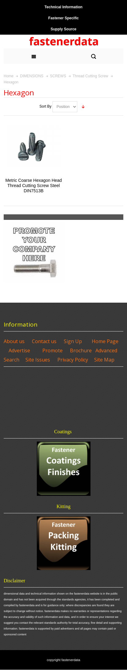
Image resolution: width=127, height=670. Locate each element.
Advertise (19, 350)
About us (14, 341)
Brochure (81, 350)
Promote (52, 350)
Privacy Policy (72, 359)
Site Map (104, 359)
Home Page (105, 341)
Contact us (44, 341)
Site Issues (37, 359)
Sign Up (73, 341)
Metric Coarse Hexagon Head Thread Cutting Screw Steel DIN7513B (33, 185)
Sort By (45, 106)
